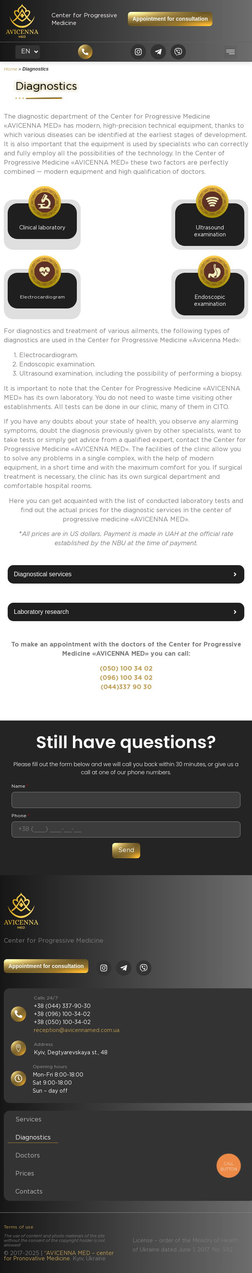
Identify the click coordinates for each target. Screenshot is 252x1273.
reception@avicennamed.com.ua (76, 1030)
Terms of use (18, 1227)
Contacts (29, 1192)
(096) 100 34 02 (126, 678)
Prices (24, 1174)
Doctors (27, 1156)
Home (10, 69)
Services (28, 1120)
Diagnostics (33, 1138)
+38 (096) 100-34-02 (62, 1014)
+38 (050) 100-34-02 (62, 1022)
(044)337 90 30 (126, 687)
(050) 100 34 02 (126, 669)
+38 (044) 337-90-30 (62, 1006)
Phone (21, 816)
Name (20, 786)
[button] (230, 52)
